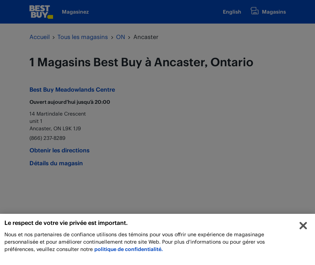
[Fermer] (303, 227)
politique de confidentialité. (128, 251)
